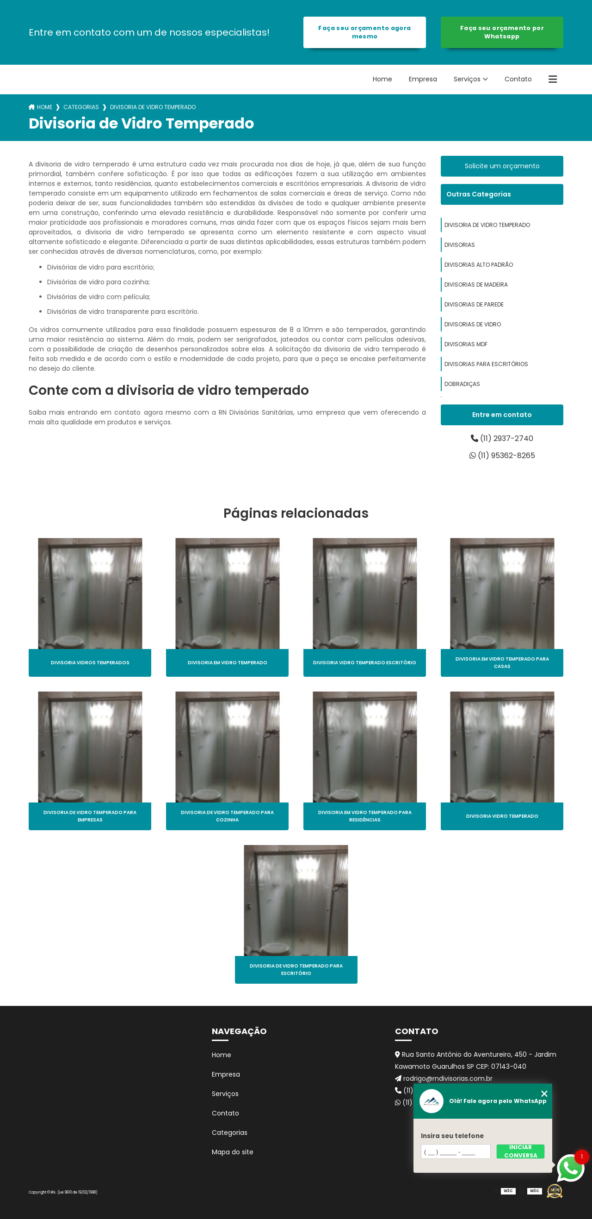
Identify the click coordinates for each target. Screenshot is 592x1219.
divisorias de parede (474, 304)
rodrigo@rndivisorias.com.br (444, 1078)
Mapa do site (232, 1152)
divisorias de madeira (476, 284)
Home (382, 79)
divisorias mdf (465, 344)
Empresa (423, 79)
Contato (518, 79)
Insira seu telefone (452, 1136)
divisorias (459, 245)
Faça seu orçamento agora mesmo (364, 32)
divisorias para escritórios (486, 364)
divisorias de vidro (472, 324)
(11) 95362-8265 (502, 455)
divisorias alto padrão (478, 265)
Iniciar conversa (520, 1151)
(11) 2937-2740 (502, 438)
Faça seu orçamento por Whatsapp (502, 32)
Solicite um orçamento (502, 166)
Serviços (467, 79)
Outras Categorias (478, 194)
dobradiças (462, 384)
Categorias (81, 107)
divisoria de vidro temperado (487, 225)
